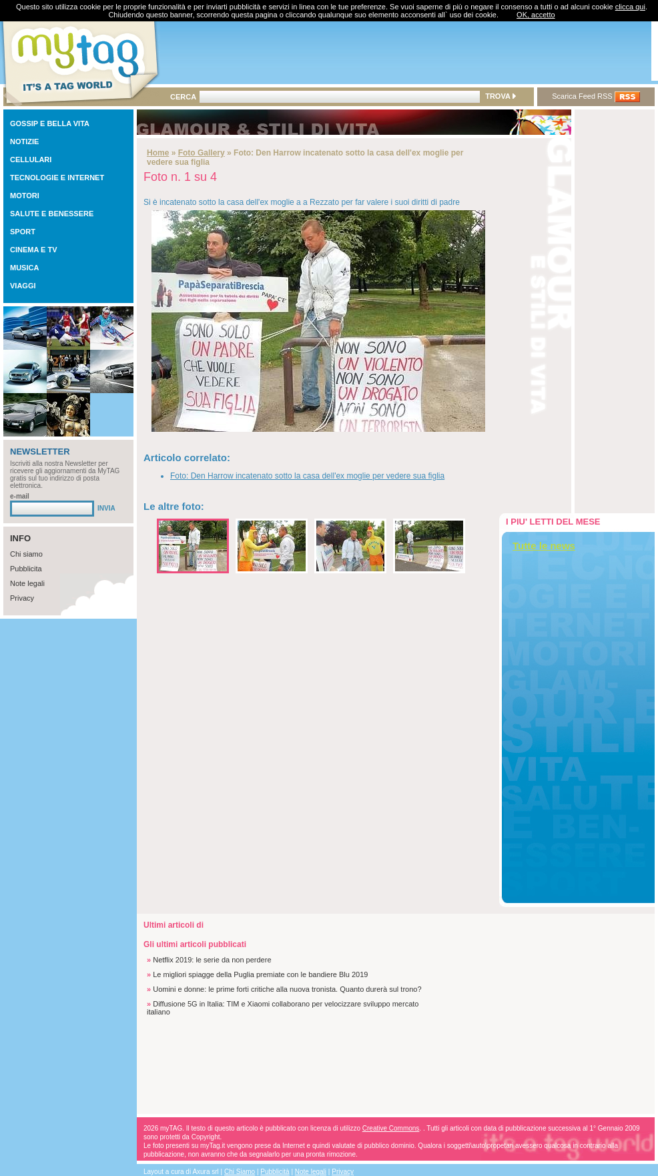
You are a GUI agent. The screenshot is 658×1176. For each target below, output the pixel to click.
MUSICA (24, 268)
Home (158, 153)
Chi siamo (26, 554)
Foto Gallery (201, 153)
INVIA (106, 508)
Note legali (27, 583)
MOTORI (24, 196)
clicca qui (630, 7)
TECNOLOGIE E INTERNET (57, 178)
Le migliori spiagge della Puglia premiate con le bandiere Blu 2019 (260, 974)
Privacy (22, 598)
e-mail (19, 496)
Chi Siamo (239, 1171)
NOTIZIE (24, 141)
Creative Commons (391, 1128)
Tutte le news (544, 545)
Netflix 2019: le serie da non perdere (212, 960)
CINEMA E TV (33, 250)
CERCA (183, 97)
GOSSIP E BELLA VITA (49, 123)
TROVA (500, 96)
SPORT (22, 232)
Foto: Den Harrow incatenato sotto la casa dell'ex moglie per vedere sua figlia (307, 476)
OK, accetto (536, 15)
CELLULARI (30, 160)
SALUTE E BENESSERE (51, 214)
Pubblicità (274, 1171)
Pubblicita (26, 569)
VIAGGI (23, 286)
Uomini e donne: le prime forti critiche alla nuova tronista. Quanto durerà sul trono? (287, 989)
